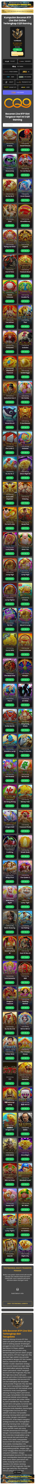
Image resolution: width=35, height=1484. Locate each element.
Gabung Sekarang (17, 54)
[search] (30, 125)
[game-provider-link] (10, 61)
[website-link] (17, 1477)
